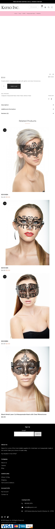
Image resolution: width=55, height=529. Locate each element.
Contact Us (4, 494)
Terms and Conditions (7, 482)
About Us (4, 462)
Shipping (3, 480)
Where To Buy (5, 477)
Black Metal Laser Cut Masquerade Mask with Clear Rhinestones (23, 414)
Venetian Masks (27, 95)
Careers (3, 465)
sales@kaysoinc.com (31, 507)
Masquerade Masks (31, 13)
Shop (20, 13)
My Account (5, 491)
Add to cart (14, 86)
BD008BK (4, 341)
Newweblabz (13, 522)
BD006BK (4, 194)
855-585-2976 (28, 503)
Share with (51, 95)
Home (15, 13)
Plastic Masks (20, 95)
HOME (24, 13)
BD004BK (4, 268)
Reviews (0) (5, 113)
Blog (2, 468)
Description (5, 105)
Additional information (8, 109)
